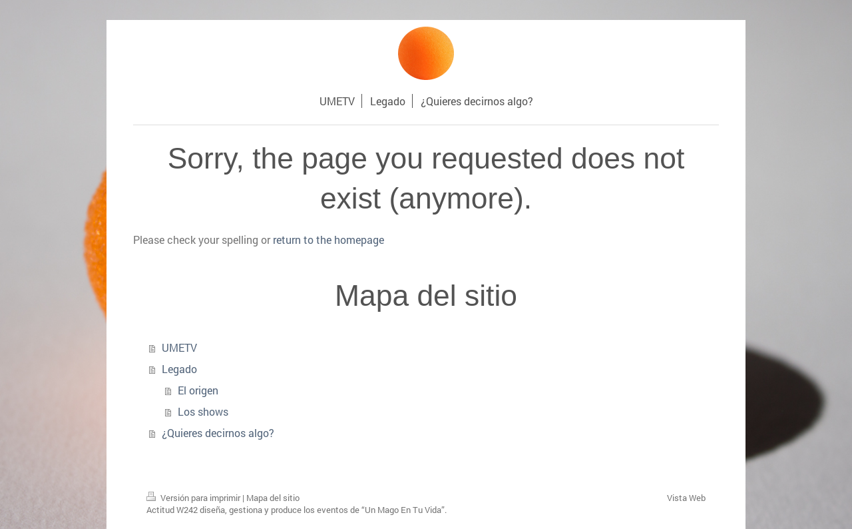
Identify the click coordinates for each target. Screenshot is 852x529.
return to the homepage (328, 240)
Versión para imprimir (194, 498)
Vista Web (686, 498)
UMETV (179, 347)
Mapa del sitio (273, 498)
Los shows (203, 411)
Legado (179, 369)
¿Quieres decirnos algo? (218, 433)
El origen (198, 390)
